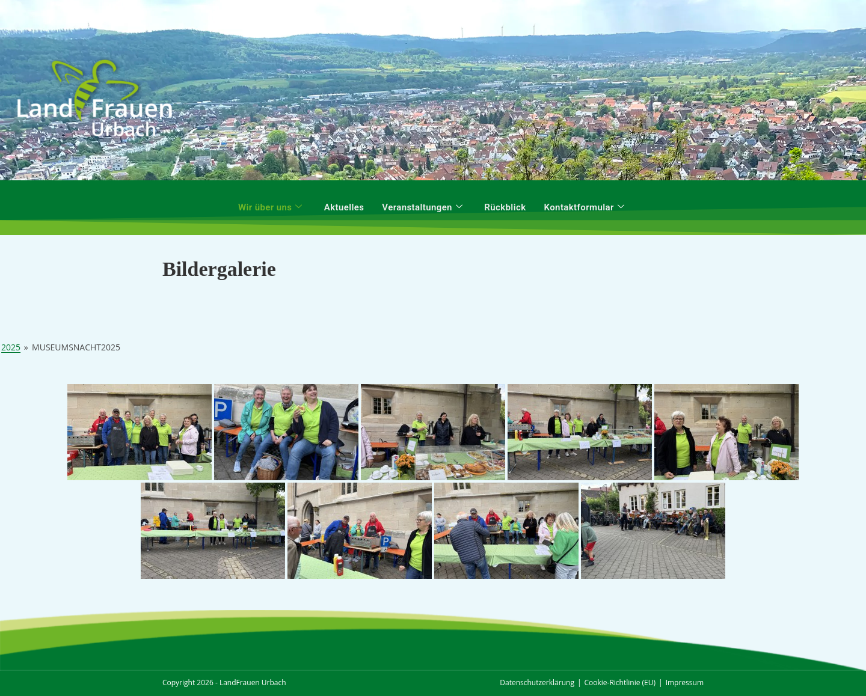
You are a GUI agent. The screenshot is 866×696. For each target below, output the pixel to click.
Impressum (685, 682)
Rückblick (505, 207)
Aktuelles (344, 207)
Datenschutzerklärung (537, 682)
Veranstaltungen (422, 207)
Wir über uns (270, 207)
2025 (10, 347)
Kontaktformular (584, 207)
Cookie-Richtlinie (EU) (620, 682)
